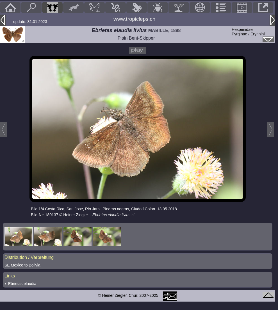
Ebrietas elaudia (22, 283)
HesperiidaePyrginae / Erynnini (248, 31)
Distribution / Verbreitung (29, 257)
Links (9, 275)
